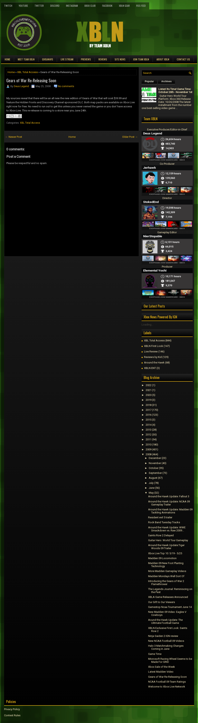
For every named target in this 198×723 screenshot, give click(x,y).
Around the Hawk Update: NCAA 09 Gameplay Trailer (169, 503)
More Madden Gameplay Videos (167, 571)
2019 (148, 399)
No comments (66, 86)
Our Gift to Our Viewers (161, 602)
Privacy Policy (12, 709)
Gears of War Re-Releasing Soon (31, 80)
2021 (148, 390)
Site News (120, 59)
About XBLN (163, 59)
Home (7, 59)
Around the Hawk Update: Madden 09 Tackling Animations (170, 511)
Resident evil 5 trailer (160, 517)
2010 (148, 444)
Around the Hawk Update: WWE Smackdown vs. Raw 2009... (167, 529)
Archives (166, 81)
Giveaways (47, 59)
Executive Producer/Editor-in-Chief (167, 129)
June (151, 487)
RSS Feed (141, 5)
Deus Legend (21, 86)
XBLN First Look (153, 346)
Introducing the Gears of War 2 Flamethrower (166, 583)
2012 (148, 434)
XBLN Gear (124, 5)
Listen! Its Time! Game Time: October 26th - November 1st (175, 91)
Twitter (39, 5)
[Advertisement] (52, 266)
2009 (148, 449)
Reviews (102, 59)
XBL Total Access (27, 72)
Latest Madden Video (160, 671)
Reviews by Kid (153, 357)
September (155, 472)
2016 (148, 414)
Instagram (72, 5)
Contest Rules (12, 715)
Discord (54, 5)
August (153, 477)
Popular (149, 81)
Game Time (154, 653)
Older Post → (130, 136)
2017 (148, 409)
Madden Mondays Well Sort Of (166, 576)
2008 (148, 454)
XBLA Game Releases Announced (168, 597)
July (151, 482)
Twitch (8, 5)
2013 (148, 429)
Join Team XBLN (141, 59)
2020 (148, 394)
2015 (148, 419)
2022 (148, 385)
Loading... (147, 324)
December (155, 458)
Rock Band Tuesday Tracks (164, 522)
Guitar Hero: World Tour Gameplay (168, 540)
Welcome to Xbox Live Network (166, 686)
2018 (148, 404)
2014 (148, 424)
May (151, 492)
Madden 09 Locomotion (162, 558)
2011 (148, 439)
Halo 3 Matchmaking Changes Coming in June (165, 647)
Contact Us (183, 59)
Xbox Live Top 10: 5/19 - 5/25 (165, 553)
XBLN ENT (150, 368)
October (153, 468)
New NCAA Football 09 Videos (166, 640)
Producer (167, 266)
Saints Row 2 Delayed (161, 535)
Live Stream (67, 59)
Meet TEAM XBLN (26, 59)
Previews (86, 59)
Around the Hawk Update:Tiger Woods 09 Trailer (166, 547)
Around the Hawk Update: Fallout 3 (168, 496)
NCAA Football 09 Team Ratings (167, 681)
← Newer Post (13, 136)
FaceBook (107, 5)
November (155, 463)
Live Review (151, 351)
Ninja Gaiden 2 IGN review (163, 635)
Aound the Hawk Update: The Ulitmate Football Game (165, 621)
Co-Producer (167, 163)
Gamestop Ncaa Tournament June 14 (170, 607)
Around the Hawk (154, 362)
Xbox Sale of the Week (161, 666)
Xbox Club (90, 5)
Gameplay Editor (167, 232)
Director (167, 198)
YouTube (23, 5)
